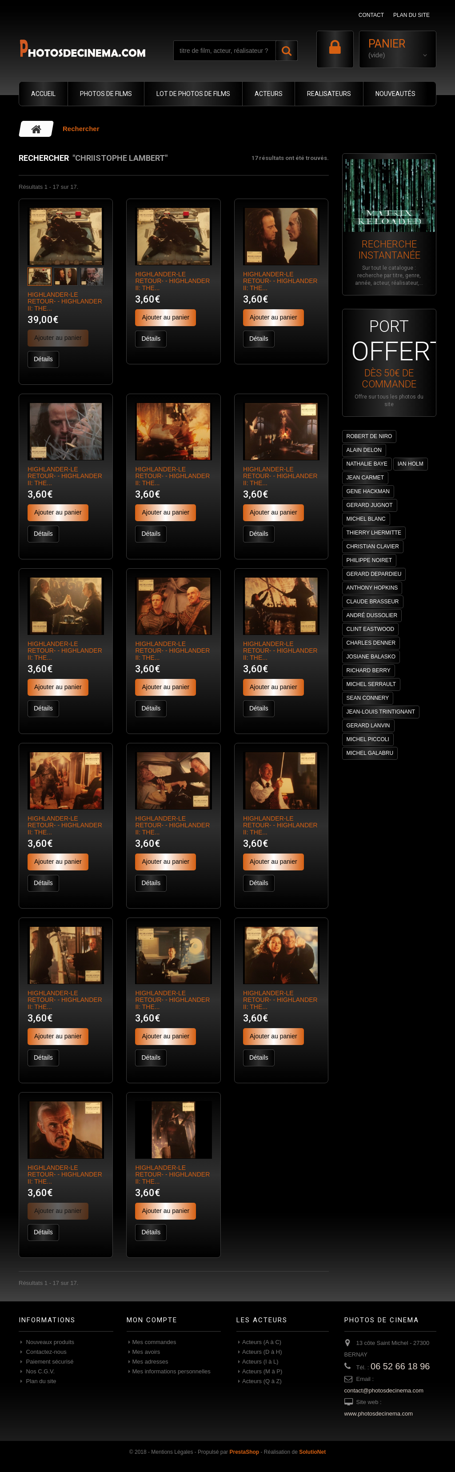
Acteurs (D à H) (262, 1351)
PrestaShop (244, 1452)
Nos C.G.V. (39, 1371)
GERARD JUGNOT (370, 505)
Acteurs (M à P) (262, 1371)
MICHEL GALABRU (370, 753)
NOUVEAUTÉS (395, 93)
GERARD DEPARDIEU (374, 574)
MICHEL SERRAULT (371, 684)
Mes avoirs (146, 1351)
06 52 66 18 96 (400, 1366)
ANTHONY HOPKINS (372, 588)
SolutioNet (312, 1452)
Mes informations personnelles (171, 1371)
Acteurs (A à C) (261, 1342)
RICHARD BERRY (369, 670)
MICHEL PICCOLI (368, 739)
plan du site (411, 15)
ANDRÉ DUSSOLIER (372, 615)
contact (371, 15)
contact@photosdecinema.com (384, 1390)
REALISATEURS (329, 93)
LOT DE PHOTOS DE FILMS (193, 93)
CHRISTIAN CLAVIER (373, 546)
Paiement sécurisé (49, 1361)
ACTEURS (269, 93)
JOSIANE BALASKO (371, 657)
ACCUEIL (43, 93)
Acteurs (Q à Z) (262, 1381)
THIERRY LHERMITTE (374, 533)
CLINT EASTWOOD (371, 629)
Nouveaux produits (49, 1342)
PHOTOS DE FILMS (106, 93)
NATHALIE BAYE (367, 464)
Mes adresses (150, 1361)
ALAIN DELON (364, 450)
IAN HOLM (410, 464)
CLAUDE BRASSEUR (373, 601)
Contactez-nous (45, 1351)
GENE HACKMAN (368, 491)
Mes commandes (154, 1342)
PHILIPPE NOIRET (369, 560)
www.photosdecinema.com (378, 1413)
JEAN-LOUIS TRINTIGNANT (381, 712)
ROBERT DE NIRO (369, 436)
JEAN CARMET (365, 478)
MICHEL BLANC (366, 519)
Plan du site (40, 1381)
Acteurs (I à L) (260, 1361)
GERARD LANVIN (368, 725)
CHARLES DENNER (371, 643)
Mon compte (152, 1320)
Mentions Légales (172, 1452)
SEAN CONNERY (368, 698)
